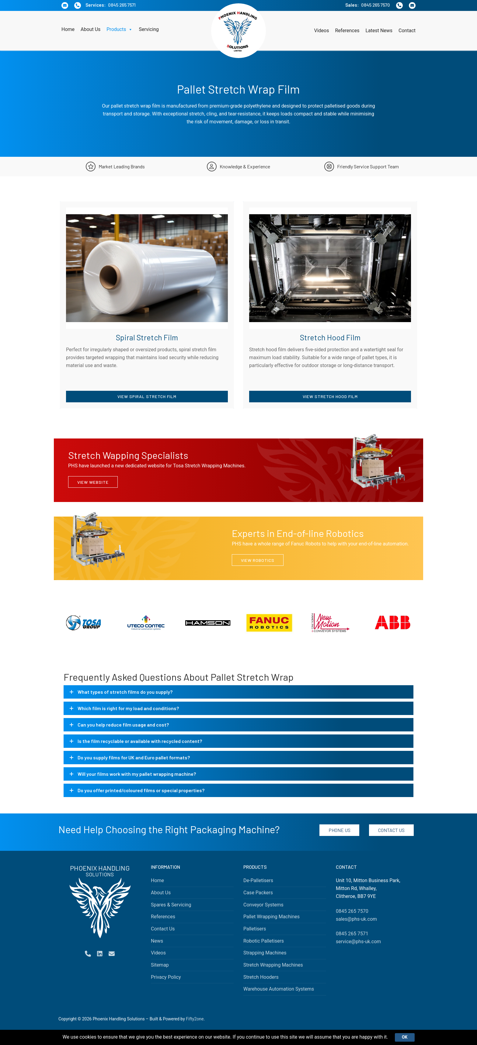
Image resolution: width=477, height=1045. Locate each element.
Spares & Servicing (171, 905)
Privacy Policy (166, 977)
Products (119, 29)
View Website (93, 482)
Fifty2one (195, 1018)
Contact (407, 30)
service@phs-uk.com (358, 941)
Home (68, 29)
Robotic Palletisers (263, 941)
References (347, 30)
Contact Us (391, 830)
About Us (90, 29)
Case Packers (258, 892)
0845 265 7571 (122, 5)
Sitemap (160, 965)
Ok (405, 1037)
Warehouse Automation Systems (278, 989)
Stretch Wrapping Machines (273, 965)
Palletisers (254, 929)
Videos (321, 30)
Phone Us (339, 830)
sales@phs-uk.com (356, 919)
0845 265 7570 (375, 5)
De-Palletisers (258, 880)
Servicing (148, 29)
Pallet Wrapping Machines (271, 917)
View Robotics (257, 560)
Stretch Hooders (261, 977)
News (157, 941)
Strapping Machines (265, 953)
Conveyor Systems (263, 905)
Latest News (378, 30)
